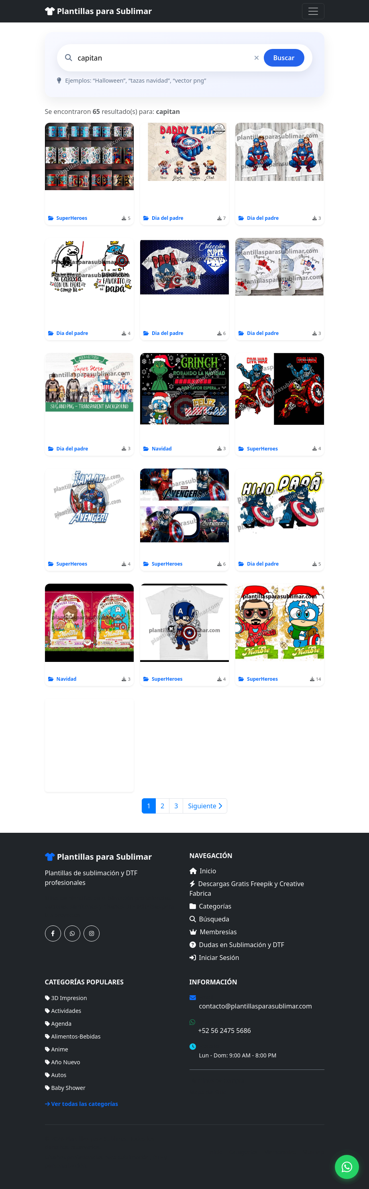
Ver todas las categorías (81, 1104)
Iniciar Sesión (214, 957)
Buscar (284, 57)
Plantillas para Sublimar (98, 11)
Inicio (203, 870)
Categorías (211, 906)
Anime (56, 1049)
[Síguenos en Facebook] (53, 933)
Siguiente (205, 805)
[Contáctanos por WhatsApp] (72, 933)
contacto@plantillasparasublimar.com (255, 1006)
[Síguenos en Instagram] (92, 933)
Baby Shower (65, 1088)
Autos (56, 1075)
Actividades (63, 1011)
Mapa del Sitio (208, 1092)
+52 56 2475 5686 (224, 1030)
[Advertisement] (89, 745)
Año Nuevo (62, 1062)
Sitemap (313, 1152)
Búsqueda (210, 919)
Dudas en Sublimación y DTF (237, 944)
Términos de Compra (217, 1080)
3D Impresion (66, 998)
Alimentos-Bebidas (73, 1036)
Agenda (58, 1023)
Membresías (213, 931)
